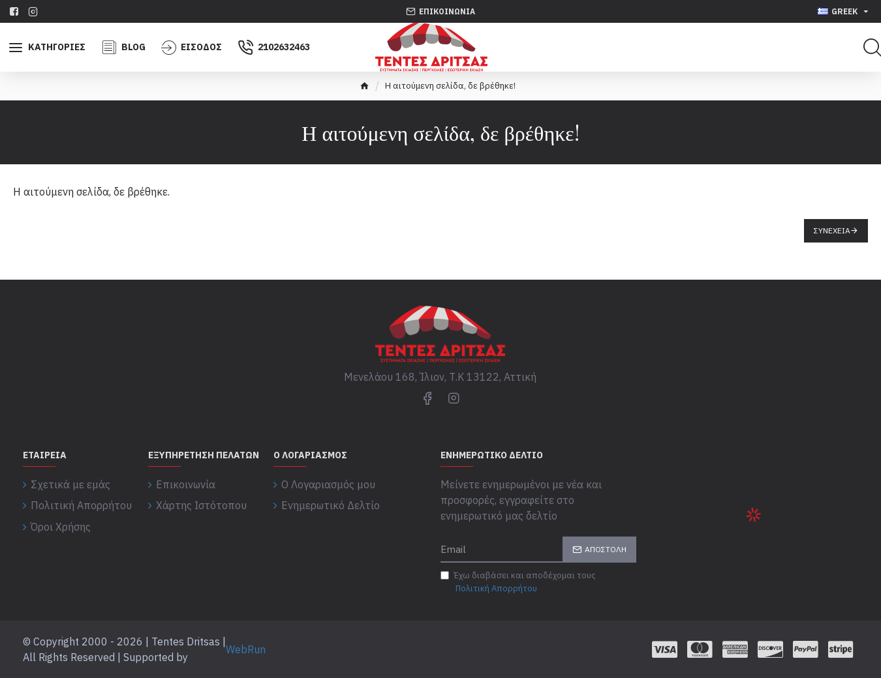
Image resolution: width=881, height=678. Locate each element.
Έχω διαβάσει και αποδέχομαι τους (518, 582)
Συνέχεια (832, 230)
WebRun (246, 649)
